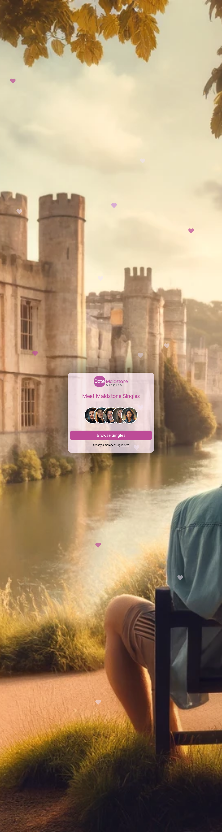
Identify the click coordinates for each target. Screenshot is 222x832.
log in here (123, 445)
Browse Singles (111, 435)
